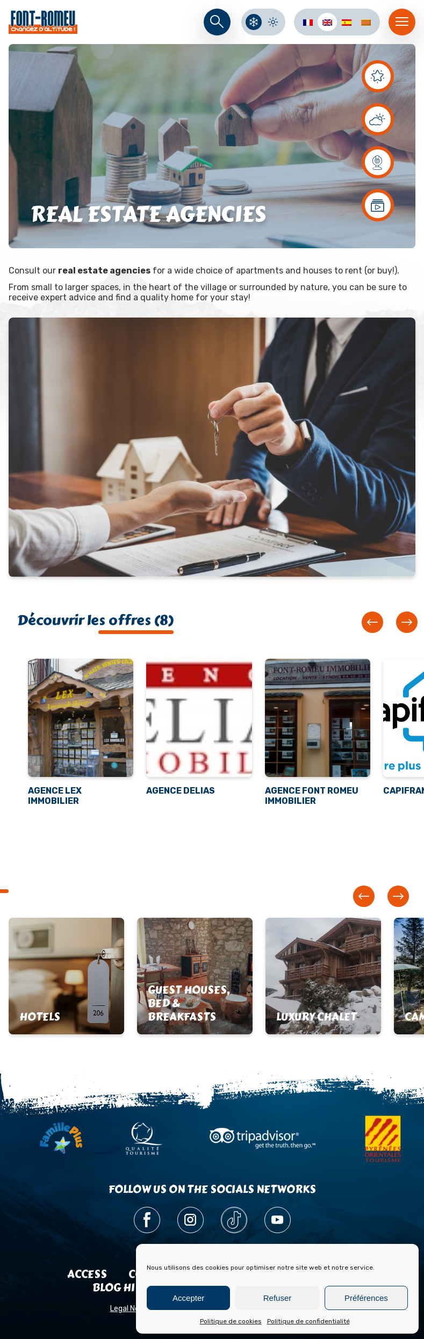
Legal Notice (131, 1308)
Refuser (277, 1297)
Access (87, 1274)
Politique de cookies (231, 1321)
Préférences (366, 1297)
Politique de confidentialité (308, 1321)
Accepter (188, 1297)
